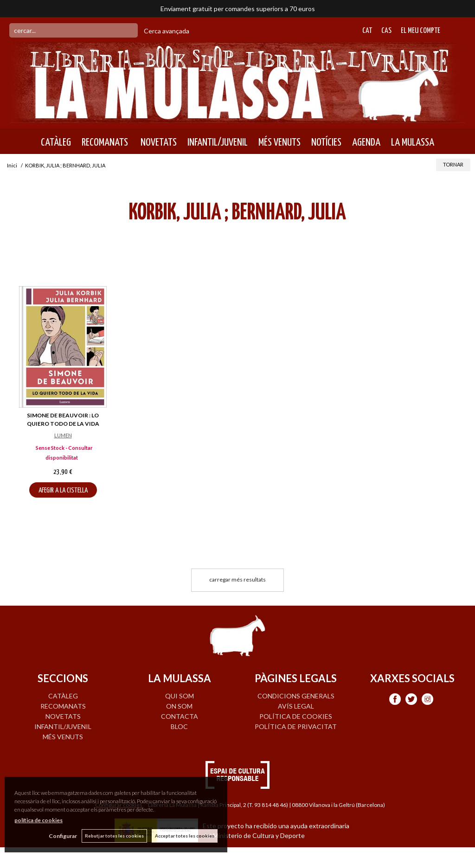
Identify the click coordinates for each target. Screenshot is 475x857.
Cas (386, 31)
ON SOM (179, 706)
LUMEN (63, 435)
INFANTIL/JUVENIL (217, 142)
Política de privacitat (296, 726)
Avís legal (296, 706)
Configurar (63, 835)
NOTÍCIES (326, 142)
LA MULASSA (412, 142)
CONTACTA (179, 716)
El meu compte (420, 31)
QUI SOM (179, 696)
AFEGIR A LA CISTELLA (63, 490)
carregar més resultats (237, 579)
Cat (367, 31)
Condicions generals (295, 696)
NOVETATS (158, 142)
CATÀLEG (56, 142)
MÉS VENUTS (279, 142)
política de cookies (38, 820)
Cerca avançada (166, 31)
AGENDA (366, 142)
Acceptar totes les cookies (184, 835)
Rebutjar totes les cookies (114, 835)
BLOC (179, 726)
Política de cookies (295, 716)
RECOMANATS (105, 142)
